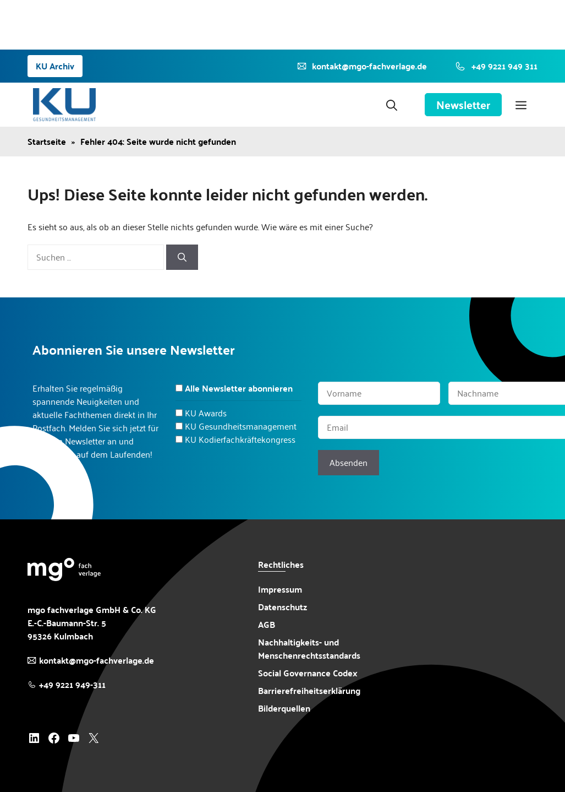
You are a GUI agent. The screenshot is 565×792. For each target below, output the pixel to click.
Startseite (47, 141)
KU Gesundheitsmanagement (241, 426)
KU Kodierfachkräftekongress (240, 439)
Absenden (348, 462)
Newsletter (463, 105)
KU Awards (206, 413)
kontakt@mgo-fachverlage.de (96, 660)
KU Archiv (55, 66)
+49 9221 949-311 (72, 684)
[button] (391, 104)
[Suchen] (182, 257)
